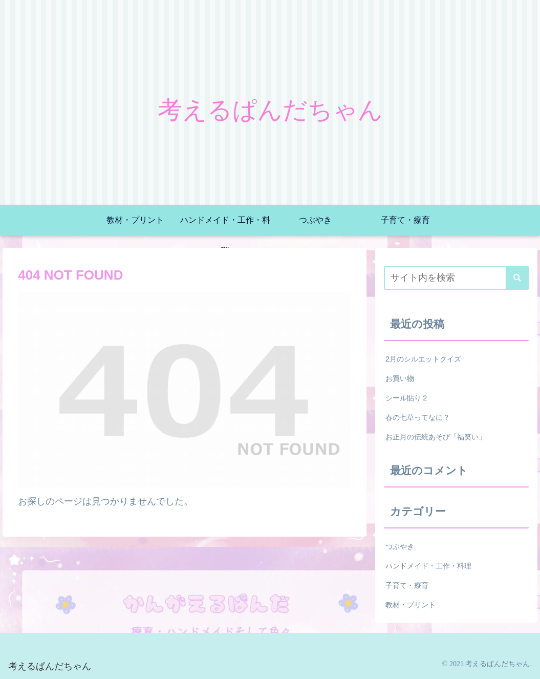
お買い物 (399, 378)
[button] (517, 278)
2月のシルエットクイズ (423, 359)
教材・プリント (410, 605)
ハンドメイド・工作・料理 (428, 566)
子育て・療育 (406, 585)
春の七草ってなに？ (417, 417)
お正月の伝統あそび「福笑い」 (435, 437)
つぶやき (399, 546)
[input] (456, 278)
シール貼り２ (406, 398)
